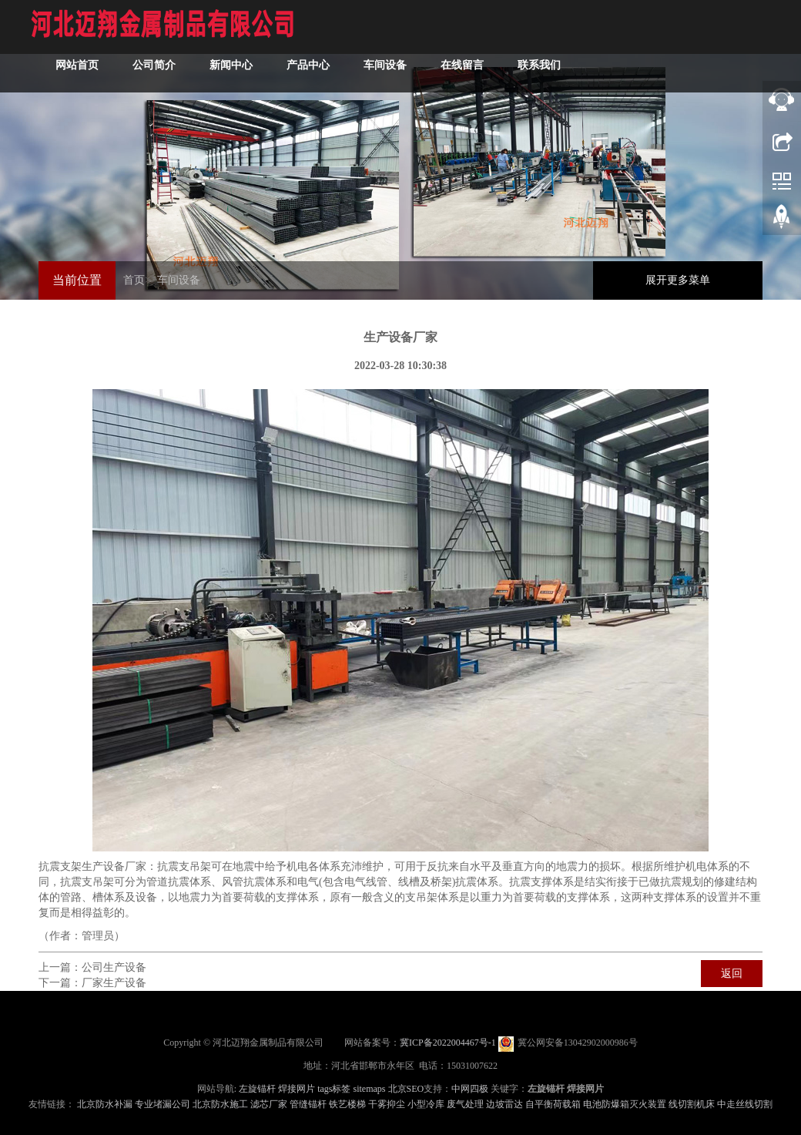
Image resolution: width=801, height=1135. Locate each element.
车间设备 (385, 65)
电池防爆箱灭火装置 (624, 1104)
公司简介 (154, 65)
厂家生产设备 (114, 983)
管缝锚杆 (308, 1104)
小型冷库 (425, 1104)
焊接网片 (296, 1088)
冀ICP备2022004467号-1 (448, 1042)
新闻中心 (231, 65)
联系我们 (539, 65)
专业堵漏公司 (162, 1104)
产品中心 (308, 65)
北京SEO (406, 1088)
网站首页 (77, 65)
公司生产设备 (114, 967)
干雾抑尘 (386, 1104)
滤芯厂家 (268, 1104)
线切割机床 (692, 1104)
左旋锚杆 (257, 1088)
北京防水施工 (220, 1104)
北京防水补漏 (104, 1104)
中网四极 (469, 1088)
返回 (731, 973)
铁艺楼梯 (347, 1104)
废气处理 (465, 1104)
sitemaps (370, 1088)
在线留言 (462, 65)
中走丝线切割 (745, 1104)
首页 (134, 280)
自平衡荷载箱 (553, 1104)
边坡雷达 (504, 1104)
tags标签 (333, 1088)
